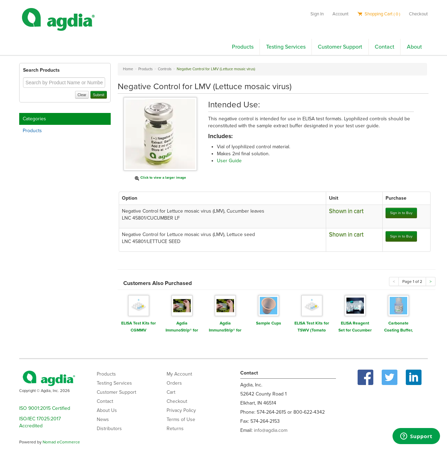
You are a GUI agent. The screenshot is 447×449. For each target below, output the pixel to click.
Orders (174, 383)
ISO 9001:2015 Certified (44, 408)
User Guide (229, 161)
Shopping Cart (378, 14)
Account (340, 14)
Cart (171, 392)
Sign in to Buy (401, 213)
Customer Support (340, 46)
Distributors (109, 429)
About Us (107, 410)
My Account (179, 374)
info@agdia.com (270, 430)
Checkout (418, 14)
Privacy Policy (181, 410)
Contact (384, 46)
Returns (175, 429)
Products (243, 46)
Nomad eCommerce (61, 442)
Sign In (317, 14)
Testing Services (286, 46)
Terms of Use (181, 419)
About (414, 46)
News (103, 419)
